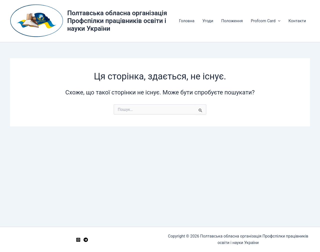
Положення (232, 20)
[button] (278, 21)
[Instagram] (78, 240)
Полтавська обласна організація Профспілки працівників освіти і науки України (117, 20)
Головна (186, 20)
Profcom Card (265, 21)
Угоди (207, 20)
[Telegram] (86, 240)
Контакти (297, 20)
